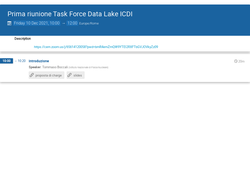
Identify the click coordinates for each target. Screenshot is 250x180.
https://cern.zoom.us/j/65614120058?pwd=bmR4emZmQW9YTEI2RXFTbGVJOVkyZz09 (96, 46)
